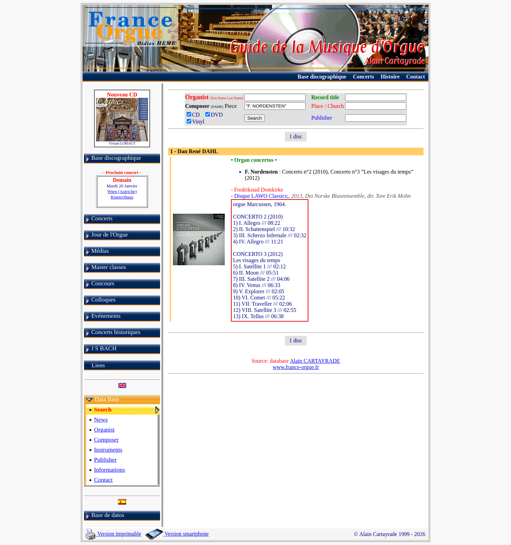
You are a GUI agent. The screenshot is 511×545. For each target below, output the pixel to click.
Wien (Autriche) (122, 194)
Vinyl (195, 121)
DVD (215, 115)
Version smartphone (176, 534)
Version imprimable (113, 534)
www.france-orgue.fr (296, 367)
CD (195, 115)
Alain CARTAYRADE (315, 361)
